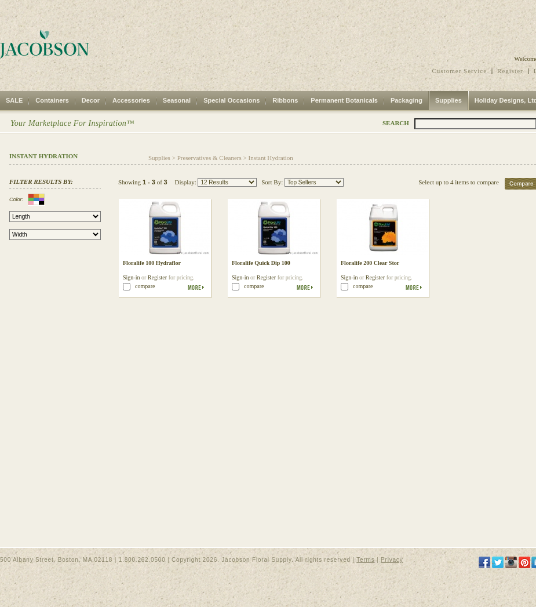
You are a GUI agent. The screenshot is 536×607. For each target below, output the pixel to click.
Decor (91, 100)
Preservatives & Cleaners (209, 157)
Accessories (131, 100)
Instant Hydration (271, 157)
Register (510, 70)
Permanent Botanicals (344, 100)
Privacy (392, 560)
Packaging (406, 100)
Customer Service (459, 70)
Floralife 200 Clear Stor (370, 263)
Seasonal (177, 100)
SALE (14, 100)
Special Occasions (231, 100)
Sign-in (131, 277)
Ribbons (285, 100)
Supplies (448, 100)
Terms (365, 560)
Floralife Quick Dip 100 (261, 263)
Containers (51, 100)
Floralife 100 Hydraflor (152, 263)
